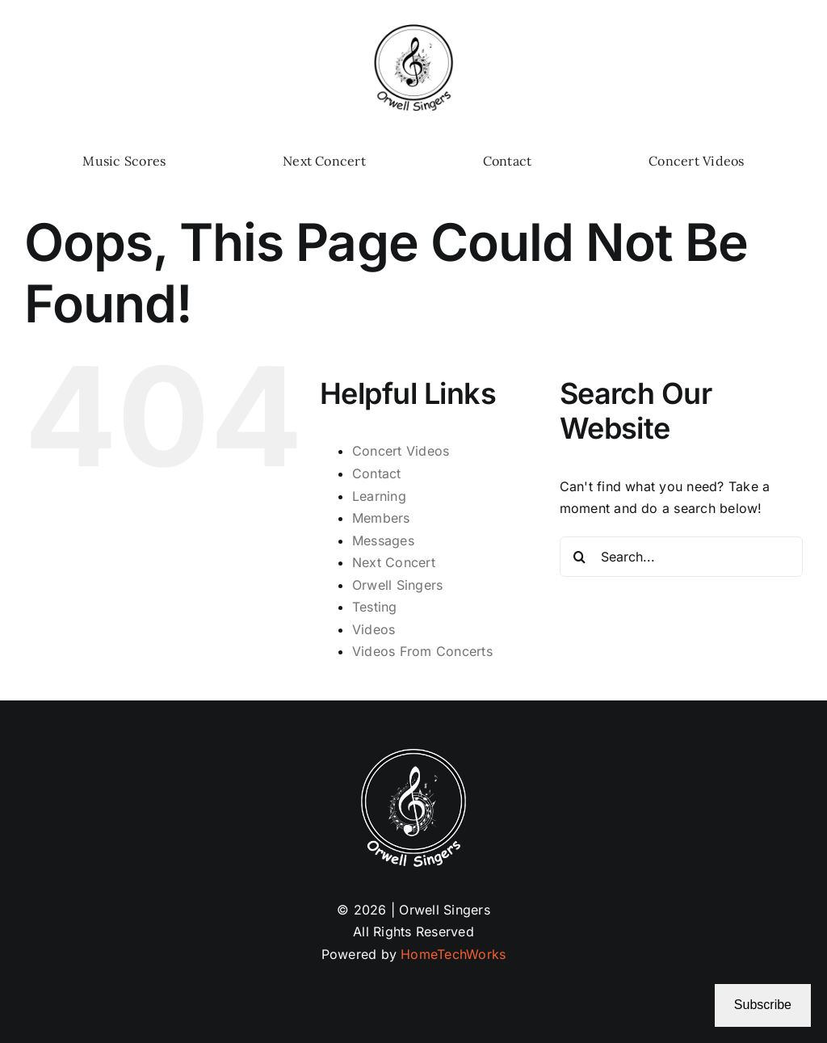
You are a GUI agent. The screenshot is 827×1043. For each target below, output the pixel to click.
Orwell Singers (397, 585)
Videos (373, 629)
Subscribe (762, 1004)
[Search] (580, 556)
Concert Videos (400, 451)
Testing (374, 607)
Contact (376, 473)
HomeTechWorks (453, 954)
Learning (379, 496)
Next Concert (393, 562)
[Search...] (681, 556)
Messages (383, 540)
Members (381, 518)
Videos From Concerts (422, 651)
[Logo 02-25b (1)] (413, 31)
